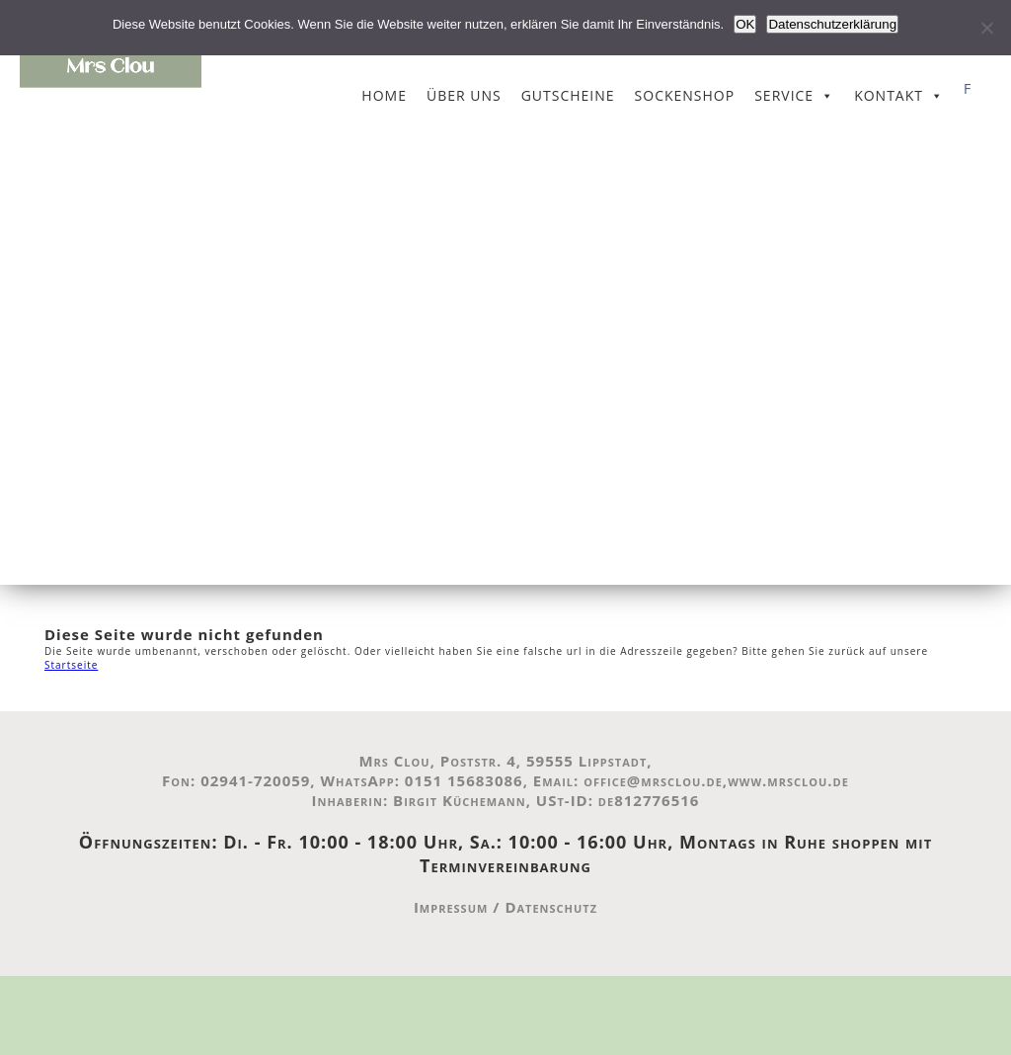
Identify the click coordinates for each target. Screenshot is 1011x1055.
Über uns (464, 95)
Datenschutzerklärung (832, 24)
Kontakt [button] (888, 95)
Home (384, 95)
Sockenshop (685, 95)
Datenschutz (551, 907)
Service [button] (784, 95)
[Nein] (986, 28)
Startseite (71, 665)
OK (745, 24)
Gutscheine (568, 95)
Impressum (451, 907)
